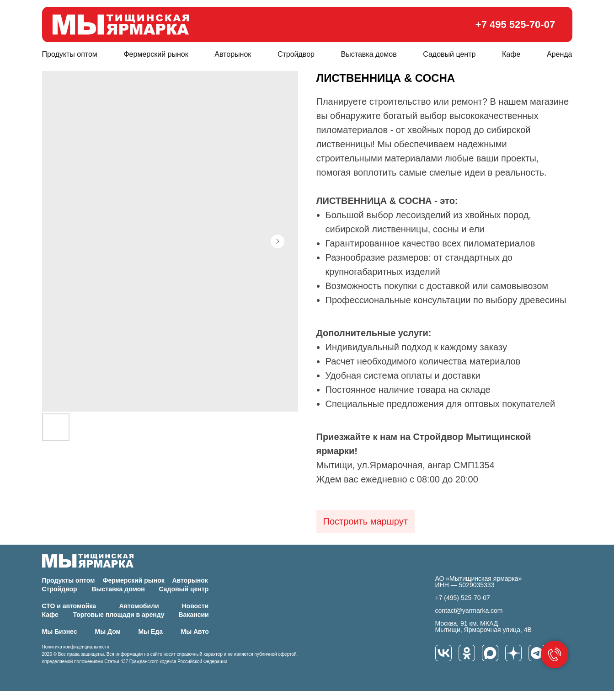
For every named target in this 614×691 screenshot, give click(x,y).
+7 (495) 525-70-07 (462, 597)
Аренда (559, 54)
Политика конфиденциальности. (76, 646)
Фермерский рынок (155, 54)
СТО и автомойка (69, 606)
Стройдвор (296, 54)
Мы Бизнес (59, 631)
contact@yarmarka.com (469, 610)
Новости (195, 606)
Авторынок (232, 54)
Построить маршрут (365, 521)
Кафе (511, 54)
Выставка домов (369, 54)
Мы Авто (195, 631)
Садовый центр (449, 54)
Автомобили (139, 606)
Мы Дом (108, 631)
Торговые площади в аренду (119, 614)
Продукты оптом (69, 54)
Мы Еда (151, 631)
